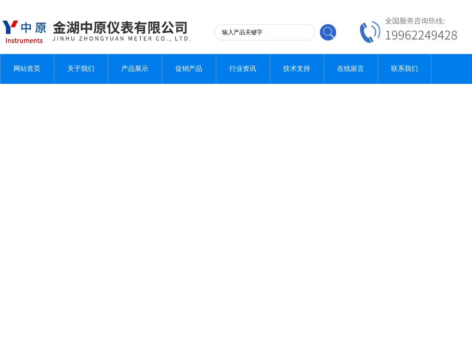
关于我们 (80, 68)
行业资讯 (242, 68)
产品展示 (134, 68)
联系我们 (404, 68)
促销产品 (188, 68)
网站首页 (26, 68)
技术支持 (296, 68)
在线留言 (350, 68)
